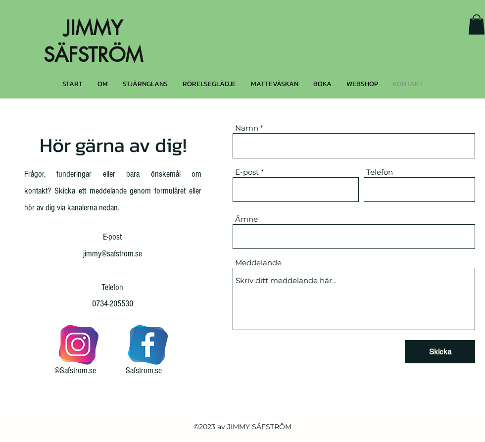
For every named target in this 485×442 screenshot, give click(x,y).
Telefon (379, 172)
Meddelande (258, 262)
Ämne (246, 219)
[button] (476, 24)
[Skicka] (440, 351)
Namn (246, 128)
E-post (247, 172)
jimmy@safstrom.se (112, 253)
